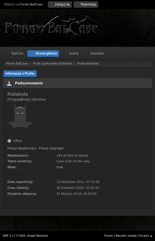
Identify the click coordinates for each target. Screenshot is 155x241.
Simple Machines (37, 235)
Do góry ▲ (145, 235)
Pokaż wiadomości (21, 148)
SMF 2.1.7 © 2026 (14, 235)
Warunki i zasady (126, 235)
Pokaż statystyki (51, 148)
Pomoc (108, 235)
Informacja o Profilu (20, 73)
